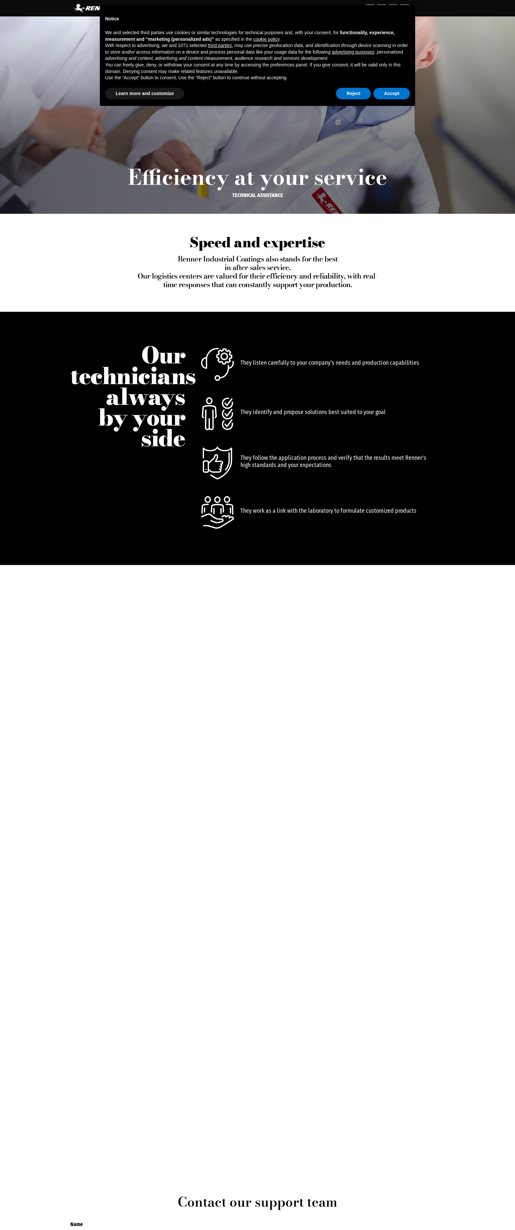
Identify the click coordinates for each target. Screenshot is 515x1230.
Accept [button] (391, 93)
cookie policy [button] (266, 39)
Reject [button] (353, 93)
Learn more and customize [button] (145, 93)
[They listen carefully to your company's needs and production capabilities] (217, 364)
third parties (220, 45)
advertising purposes (353, 52)
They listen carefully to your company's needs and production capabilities (329, 362)
